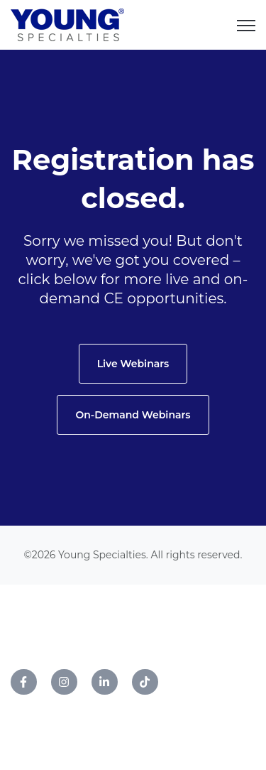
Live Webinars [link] (133, 363)
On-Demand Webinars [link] (132, 414)
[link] (67, 24)
